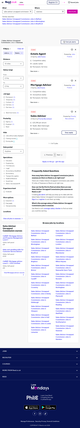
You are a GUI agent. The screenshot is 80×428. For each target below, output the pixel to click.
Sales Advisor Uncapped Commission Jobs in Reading (65, 302)
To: (4, 83)
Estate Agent (38, 53)
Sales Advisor (38, 115)
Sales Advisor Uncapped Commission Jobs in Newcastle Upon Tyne (65, 267)
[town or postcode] (50, 12)
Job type (6, 94)
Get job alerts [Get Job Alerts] (69, 42)
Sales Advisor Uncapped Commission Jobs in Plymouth (65, 293)
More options (8, 198)
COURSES (40, 364)
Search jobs (72, 11)
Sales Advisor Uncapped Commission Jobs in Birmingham (23, 21)
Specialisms (7, 157)
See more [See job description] (34, 71)
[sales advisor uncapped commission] (8, 53)
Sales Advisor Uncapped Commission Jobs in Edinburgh (40, 300)
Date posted (7, 147)
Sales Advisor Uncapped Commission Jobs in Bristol (40, 267)
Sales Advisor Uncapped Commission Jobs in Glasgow (40, 308)
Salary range (8, 70)
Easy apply (69, 133)
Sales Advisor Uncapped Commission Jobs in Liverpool (65, 233)
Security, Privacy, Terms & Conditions (47, 421)
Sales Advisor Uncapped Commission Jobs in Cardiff (40, 276)
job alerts (41, 195)
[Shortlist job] (72, 49)
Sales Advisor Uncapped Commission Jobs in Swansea (65, 328)
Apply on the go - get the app (53, 162)
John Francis (41, 57)
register (42, 199)
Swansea (19, 42)
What (4, 8)
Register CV (53, 2)
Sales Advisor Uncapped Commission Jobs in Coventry (40, 285)
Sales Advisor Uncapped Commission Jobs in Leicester (40, 329)
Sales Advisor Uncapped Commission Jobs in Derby (41, 292)
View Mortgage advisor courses (14, 274)
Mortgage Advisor (41, 84)
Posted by (7, 118)
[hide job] (75, 49)
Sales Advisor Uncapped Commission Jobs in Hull (40, 316)
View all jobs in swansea (13, 219)
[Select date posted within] (13, 151)
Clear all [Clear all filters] (20, 49)
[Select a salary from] (13, 78)
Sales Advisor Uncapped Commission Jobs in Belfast (21, 19)
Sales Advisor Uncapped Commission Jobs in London (65, 241)
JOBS (40, 351)
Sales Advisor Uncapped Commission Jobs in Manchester (65, 250)
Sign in (34, 199)
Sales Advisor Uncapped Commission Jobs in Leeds (41, 322)
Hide (5, 133)
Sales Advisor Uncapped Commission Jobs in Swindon (65, 337)
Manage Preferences (27, 421)
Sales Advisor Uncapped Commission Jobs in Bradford (22, 24)
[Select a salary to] (13, 86)
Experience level (9, 188)
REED (40, 377)
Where (37, 8)
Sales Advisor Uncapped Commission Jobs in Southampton (65, 319)
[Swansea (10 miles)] (18, 53)
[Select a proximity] (13, 64)
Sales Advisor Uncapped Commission (10, 42)
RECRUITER (40, 358)
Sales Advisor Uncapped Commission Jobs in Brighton (40, 259)
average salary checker (52, 208)
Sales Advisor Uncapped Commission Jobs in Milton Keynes (65, 259)
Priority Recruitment (45, 119)
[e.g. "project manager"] (17, 12)
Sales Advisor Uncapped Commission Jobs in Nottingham (65, 285)
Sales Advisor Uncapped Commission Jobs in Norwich (65, 276)
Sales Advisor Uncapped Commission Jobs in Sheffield (65, 311)
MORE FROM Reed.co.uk (40, 370)
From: (5, 75)
